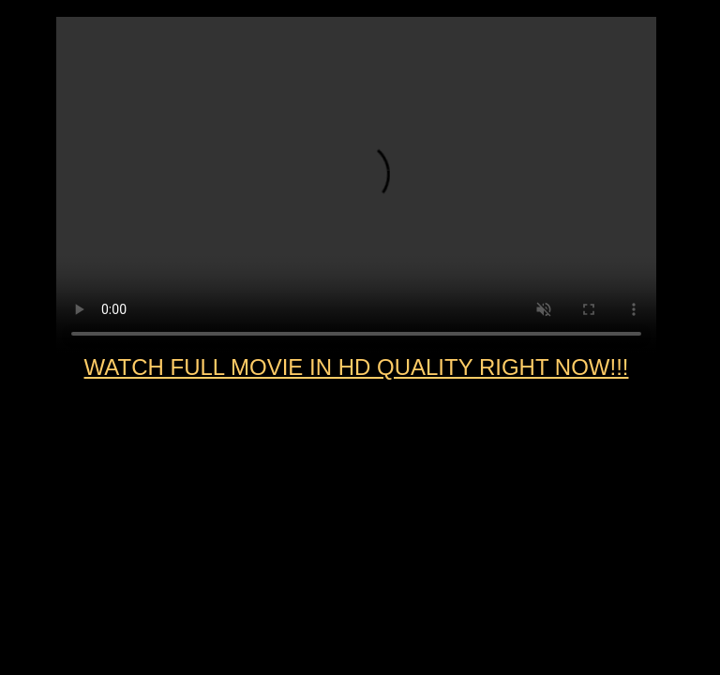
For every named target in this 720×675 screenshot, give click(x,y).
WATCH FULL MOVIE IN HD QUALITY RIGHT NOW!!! (356, 367)
